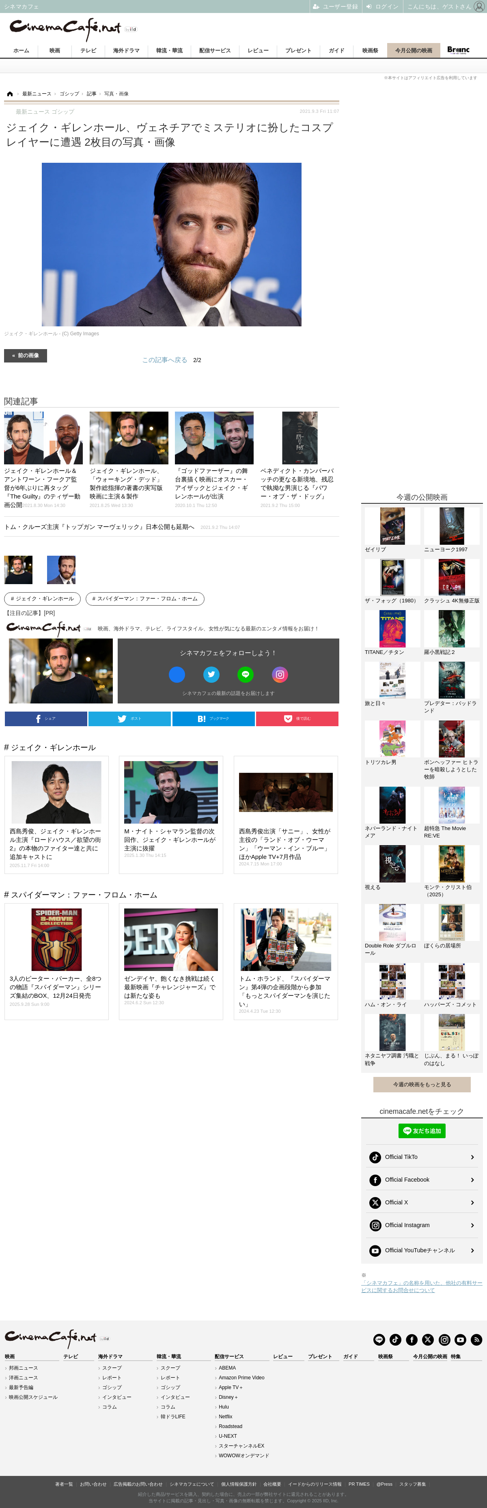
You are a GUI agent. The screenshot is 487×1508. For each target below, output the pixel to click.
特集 (456, 1356)
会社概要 (272, 1484)
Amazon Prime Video (242, 1378)
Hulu (224, 1407)
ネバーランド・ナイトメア (391, 832)
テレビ (88, 50)
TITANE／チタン (384, 652)
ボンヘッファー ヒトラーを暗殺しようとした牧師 (451, 769)
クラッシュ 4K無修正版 (452, 601)
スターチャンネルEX (241, 1446)
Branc (458, 50)
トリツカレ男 (380, 762)
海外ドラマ (126, 50)
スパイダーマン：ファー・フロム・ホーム (147, 598)
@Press (384, 1484)
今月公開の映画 (413, 50)
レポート (112, 1378)
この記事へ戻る (171, 360)
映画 (55, 50)
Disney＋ (229, 1397)
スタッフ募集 (412, 1484)
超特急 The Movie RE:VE (445, 832)
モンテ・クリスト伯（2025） (448, 890)
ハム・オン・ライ (386, 1004)
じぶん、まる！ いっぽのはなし (451, 1059)
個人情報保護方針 (239, 1484)
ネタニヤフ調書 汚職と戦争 (392, 1059)
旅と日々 (375, 703)
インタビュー (116, 1397)
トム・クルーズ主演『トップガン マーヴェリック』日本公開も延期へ (122, 526)
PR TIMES (359, 1484)
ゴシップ (112, 1387)
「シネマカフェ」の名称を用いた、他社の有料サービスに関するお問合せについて (422, 1286)
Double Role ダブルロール (390, 949)
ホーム (21, 50)
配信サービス (215, 50)
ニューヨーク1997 (446, 549)
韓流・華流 (169, 50)
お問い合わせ (93, 1484)
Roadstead (230, 1426)
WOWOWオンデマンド (244, 1455)
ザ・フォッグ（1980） (392, 601)
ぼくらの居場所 (442, 946)
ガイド (337, 50)
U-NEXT (228, 1436)
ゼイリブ (375, 549)
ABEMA (227, 1368)
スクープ (112, 1368)
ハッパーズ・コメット (450, 1004)
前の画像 (28, 355)
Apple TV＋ (231, 1387)
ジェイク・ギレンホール (45, 598)
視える (373, 887)
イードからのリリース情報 (315, 1484)
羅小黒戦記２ (440, 652)
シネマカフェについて (192, 1484)
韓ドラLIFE (173, 1417)
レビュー (258, 50)
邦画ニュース (23, 1368)
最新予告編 (21, 1387)
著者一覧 (64, 1484)
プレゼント (298, 50)
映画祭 (370, 50)
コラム (109, 1407)
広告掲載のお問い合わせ (138, 1484)
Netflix (225, 1417)
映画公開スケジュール (33, 1397)
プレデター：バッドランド (450, 707)
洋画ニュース (23, 1378)
